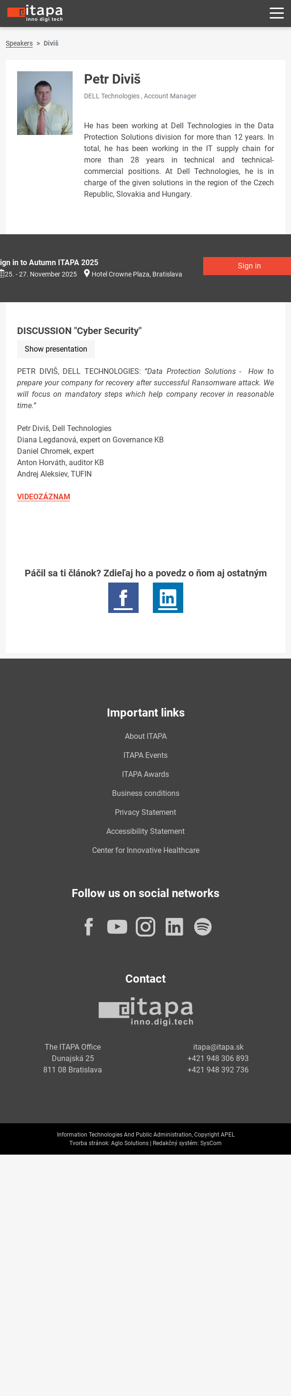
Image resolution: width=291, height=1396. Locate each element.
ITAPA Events (145, 755)
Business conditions (145, 793)
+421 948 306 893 (218, 1058)
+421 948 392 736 (218, 1069)
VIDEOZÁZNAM (43, 496)
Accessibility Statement (145, 831)
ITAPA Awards (145, 774)
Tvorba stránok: (89, 1143)
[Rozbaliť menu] (277, 13)
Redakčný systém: (176, 1143)
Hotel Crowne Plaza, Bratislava (137, 274)
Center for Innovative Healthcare (145, 850)
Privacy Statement (145, 812)
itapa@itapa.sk (218, 1047)
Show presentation (56, 349)
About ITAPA (146, 736)
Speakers (19, 43)
